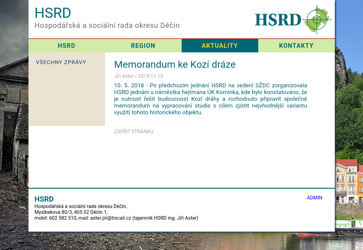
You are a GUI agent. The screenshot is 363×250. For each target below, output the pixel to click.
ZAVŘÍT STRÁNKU (133, 131)
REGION (143, 45)
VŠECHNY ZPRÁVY (61, 62)
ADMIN (315, 198)
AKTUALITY (220, 45)
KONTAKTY (296, 45)
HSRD (67, 45)
